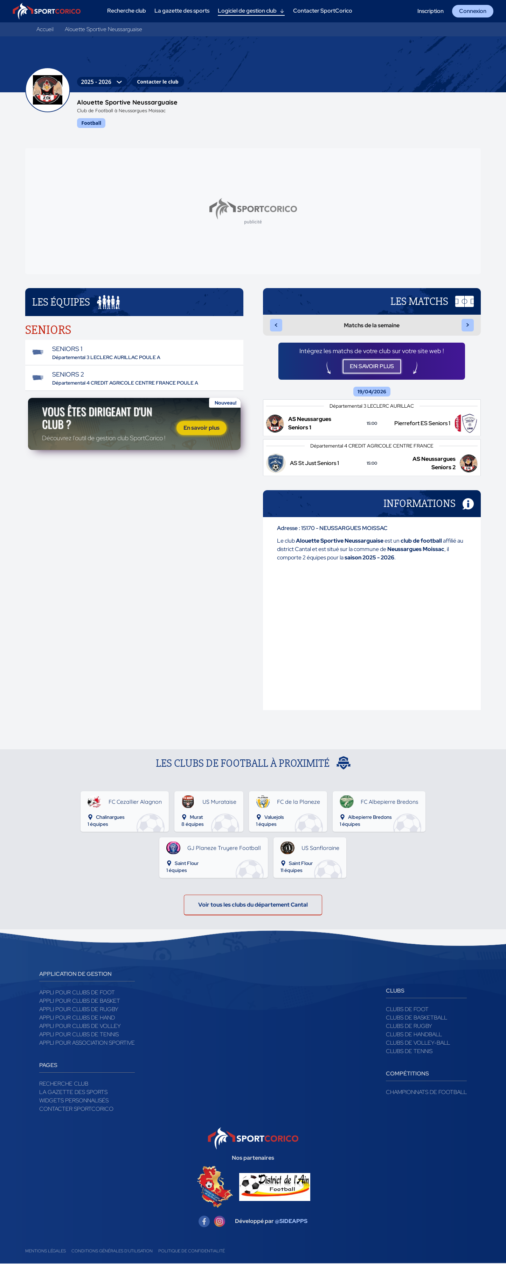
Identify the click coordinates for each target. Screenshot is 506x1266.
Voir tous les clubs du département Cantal (253, 907)
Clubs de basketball (416, 1020)
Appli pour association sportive (87, 1045)
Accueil (45, 29)
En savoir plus (201, 429)
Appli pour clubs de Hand (77, 1020)
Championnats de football (426, 1094)
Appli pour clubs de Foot (77, 995)
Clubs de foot (407, 1011)
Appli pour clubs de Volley (80, 1028)
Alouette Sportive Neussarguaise (103, 29)
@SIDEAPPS (291, 1224)
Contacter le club (157, 81)
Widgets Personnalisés (74, 1103)
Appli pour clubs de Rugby (78, 1011)
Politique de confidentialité (191, 1253)
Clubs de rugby (409, 1028)
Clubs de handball (414, 1036)
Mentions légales (45, 1253)
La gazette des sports (73, 1094)
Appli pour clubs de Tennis (79, 1036)
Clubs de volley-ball (418, 1045)
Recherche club (63, 1086)
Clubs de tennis (409, 1053)
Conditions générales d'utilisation (112, 1253)
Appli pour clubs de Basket (79, 1003)
